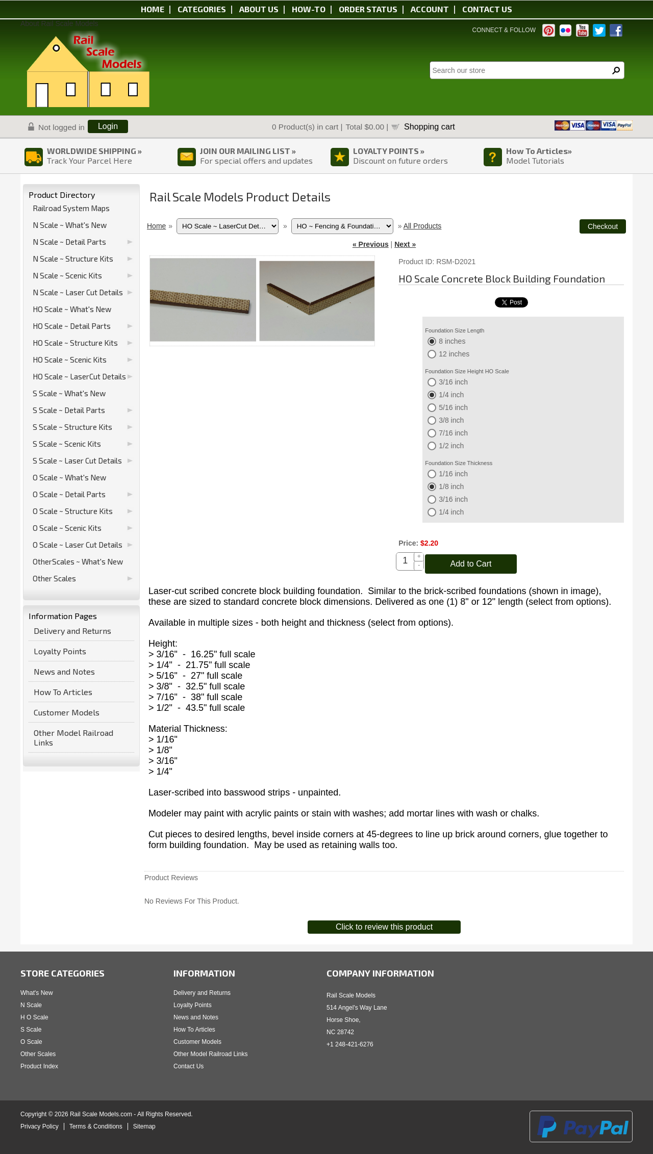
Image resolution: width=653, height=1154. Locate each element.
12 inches (454, 354)
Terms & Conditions (95, 1126)
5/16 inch (453, 407)
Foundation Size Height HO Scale (467, 371)
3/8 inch (451, 420)
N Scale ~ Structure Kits (73, 258)
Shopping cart (429, 126)
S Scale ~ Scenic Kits (67, 443)
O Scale (31, 1041)
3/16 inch (453, 382)
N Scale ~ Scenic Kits (67, 275)
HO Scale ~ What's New (72, 309)
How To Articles (63, 692)
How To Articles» (539, 151)
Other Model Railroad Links (73, 737)
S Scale (30, 1029)
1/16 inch (453, 474)
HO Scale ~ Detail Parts (72, 325)
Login (108, 126)
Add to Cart (471, 563)
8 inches (452, 341)
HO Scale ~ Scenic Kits (70, 359)
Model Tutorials (535, 160)
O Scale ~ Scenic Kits (67, 527)
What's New (36, 992)
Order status (368, 9)
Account (430, 9)
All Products (423, 226)
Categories (202, 9)
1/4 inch (451, 395)
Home (152, 9)
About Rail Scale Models (59, 23)
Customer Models (66, 712)
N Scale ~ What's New (70, 224)
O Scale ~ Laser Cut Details (77, 544)
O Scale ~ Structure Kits (73, 511)
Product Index (39, 1066)
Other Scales (54, 578)
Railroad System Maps (71, 208)
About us (259, 9)
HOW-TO (308, 9)
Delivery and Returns (72, 630)
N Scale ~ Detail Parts (69, 241)
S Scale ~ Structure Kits (72, 426)
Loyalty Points (60, 651)
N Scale (31, 1005)
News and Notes (64, 671)
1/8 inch (451, 486)
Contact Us (188, 1066)
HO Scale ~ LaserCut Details (79, 376)
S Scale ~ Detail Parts (69, 410)
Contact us (487, 9)
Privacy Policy (39, 1126)
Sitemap (144, 1126)
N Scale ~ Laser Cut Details (78, 292)
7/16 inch (453, 433)
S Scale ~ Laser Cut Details (77, 460)
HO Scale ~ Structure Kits (75, 342)
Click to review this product (384, 926)
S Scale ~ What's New (69, 393)
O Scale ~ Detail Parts (69, 494)
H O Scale (34, 1017)
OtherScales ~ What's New (78, 561)
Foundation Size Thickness (458, 463)
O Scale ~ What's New (69, 477)
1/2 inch (451, 446)
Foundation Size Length (454, 330)
